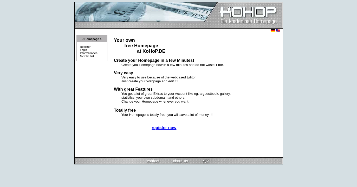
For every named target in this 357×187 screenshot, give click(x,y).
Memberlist (87, 56)
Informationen (89, 53)
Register (85, 46)
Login (83, 49)
